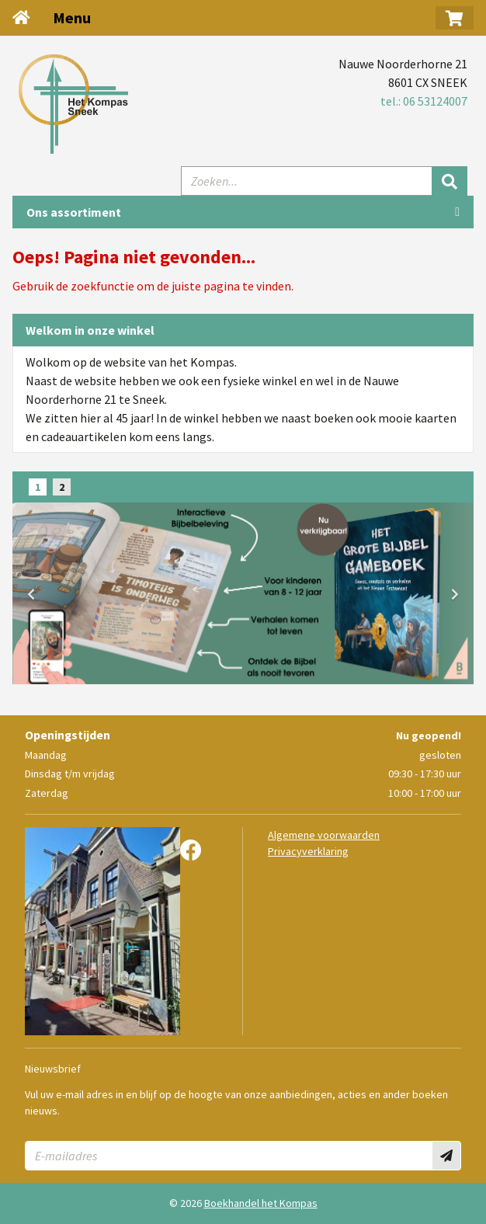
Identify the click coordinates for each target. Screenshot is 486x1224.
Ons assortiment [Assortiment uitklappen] (73, 212)
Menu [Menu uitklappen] (72, 17)
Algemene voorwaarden (324, 835)
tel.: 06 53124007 (423, 101)
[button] (455, 18)
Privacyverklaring (308, 851)
